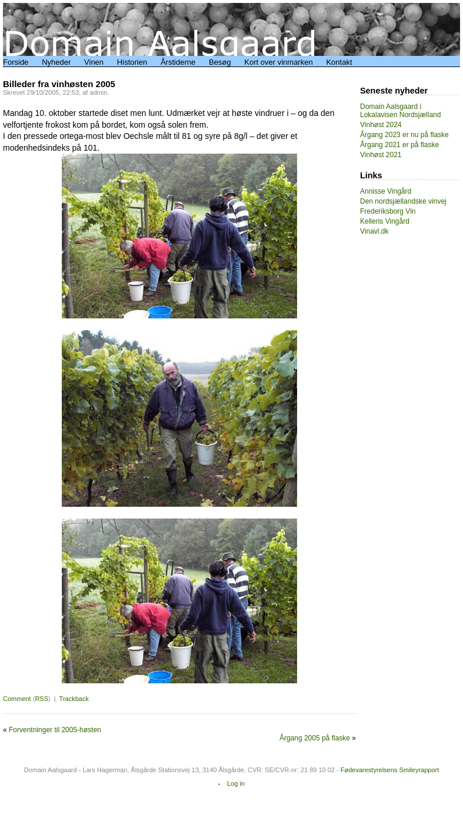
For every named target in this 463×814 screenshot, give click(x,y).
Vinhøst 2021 (381, 155)
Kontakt (339, 62)
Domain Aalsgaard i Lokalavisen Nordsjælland (400, 110)
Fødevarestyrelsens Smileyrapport (390, 769)
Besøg (220, 62)
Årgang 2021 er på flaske (399, 145)
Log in (236, 783)
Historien (132, 62)
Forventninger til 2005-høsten (55, 730)
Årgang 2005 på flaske (314, 738)
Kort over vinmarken (278, 62)
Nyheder (56, 62)
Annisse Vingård (385, 191)
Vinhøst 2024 (381, 125)
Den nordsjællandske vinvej (403, 201)
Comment (17, 698)
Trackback (74, 698)
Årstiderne (178, 62)
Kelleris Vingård (384, 221)
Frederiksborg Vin (388, 211)
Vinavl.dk (374, 231)
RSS (41, 698)
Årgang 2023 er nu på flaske (404, 135)
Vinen (94, 62)
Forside (15, 62)
